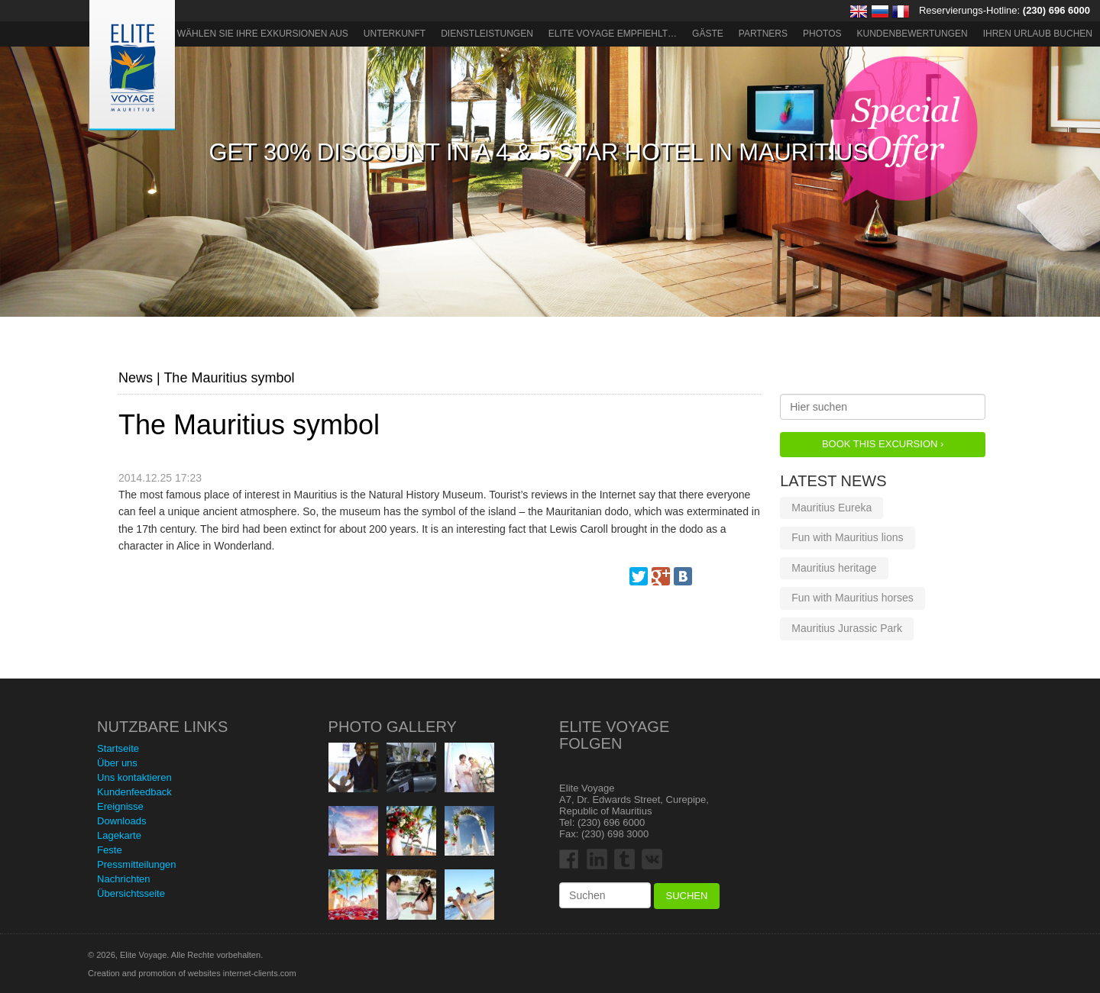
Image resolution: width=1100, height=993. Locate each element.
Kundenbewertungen (912, 33)
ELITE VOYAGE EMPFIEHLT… (612, 33)
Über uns (117, 763)
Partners (763, 33)
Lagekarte (119, 835)
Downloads (121, 821)
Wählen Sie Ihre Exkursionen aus (262, 33)
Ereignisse (120, 806)
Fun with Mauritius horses (852, 598)
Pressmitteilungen (136, 864)
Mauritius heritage (833, 568)
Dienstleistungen (487, 33)
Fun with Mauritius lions (847, 537)
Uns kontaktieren (134, 777)
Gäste (707, 33)
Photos (822, 33)
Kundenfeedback (134, 792)
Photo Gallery (392, 726)
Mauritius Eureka (831, 507)
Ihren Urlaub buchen (1037, 33)
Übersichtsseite (131, 893)
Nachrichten (123, 879)
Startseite (118, 748)
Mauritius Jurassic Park (846, 628)
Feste (109, 850)
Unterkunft (394, 33)
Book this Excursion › (882, 444)
